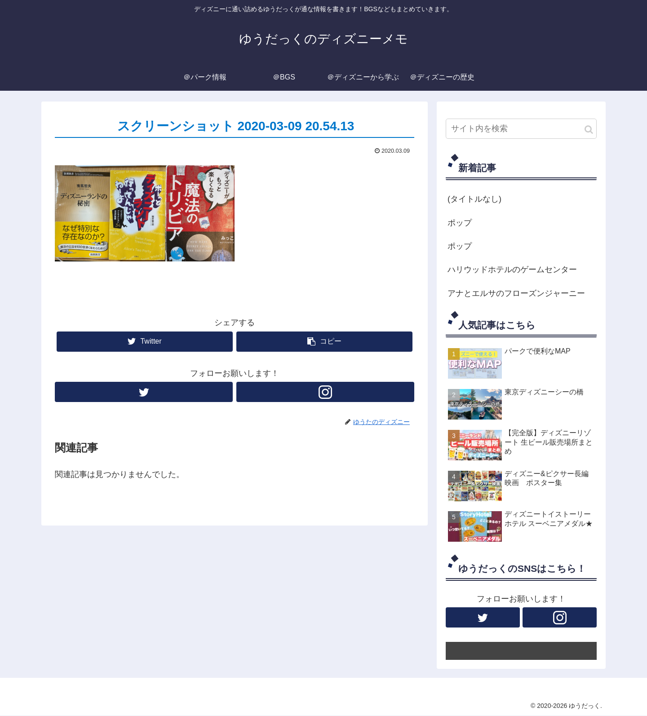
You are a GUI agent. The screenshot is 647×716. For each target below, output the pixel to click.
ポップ (460, 222)
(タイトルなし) (474, 198)
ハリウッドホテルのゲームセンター (512, 269)
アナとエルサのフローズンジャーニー (516, 293)
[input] (521, 129)
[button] (589, 130)
